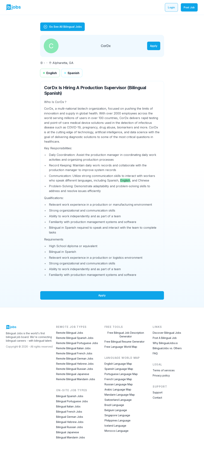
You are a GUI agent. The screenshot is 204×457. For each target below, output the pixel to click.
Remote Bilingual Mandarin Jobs (75, 379)
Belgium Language (115, 410)
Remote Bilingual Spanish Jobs (74, 337)
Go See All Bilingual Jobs (62, 27)
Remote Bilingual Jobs (69, 332)
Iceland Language (115, 425)
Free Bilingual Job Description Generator (125, 334)
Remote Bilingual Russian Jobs (74, 368)
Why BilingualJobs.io (165, 343)
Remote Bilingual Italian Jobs (73, 348)
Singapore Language (117, 415)
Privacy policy (161, 375)
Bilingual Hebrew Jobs (69, 421)
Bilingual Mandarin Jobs (70, 437)
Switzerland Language (118, 399)
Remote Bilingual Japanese (72, 374)
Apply (153, 45)
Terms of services (164, 370)
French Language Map (118, 379)
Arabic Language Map (117, 389)
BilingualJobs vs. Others (167, 348)
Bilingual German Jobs (69, 416)
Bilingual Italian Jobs (68, 406)
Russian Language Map (118, 384)
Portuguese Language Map (121, 374)
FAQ (155, 353)
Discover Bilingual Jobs (167, 332)
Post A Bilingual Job (165, 337)
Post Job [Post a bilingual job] (189, 7)
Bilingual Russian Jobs (69, 427)
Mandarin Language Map (119, 394)
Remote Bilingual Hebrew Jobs (75, 363)
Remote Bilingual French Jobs (74, 353)
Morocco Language (116, 430)
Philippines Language (117, 420)
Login (171, 7)
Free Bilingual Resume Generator (124, 341)
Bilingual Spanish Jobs (69, 396)
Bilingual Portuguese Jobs (72, 401)
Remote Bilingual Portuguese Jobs (77, 343)
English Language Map (118, 363)
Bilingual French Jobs (69, 411)
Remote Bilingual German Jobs (74, 358)
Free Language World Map (120, 346)
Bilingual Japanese (67, 432)
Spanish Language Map (118, 368)
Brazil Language (114, 405)
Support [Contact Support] (157, 392)
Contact (157, 397)
